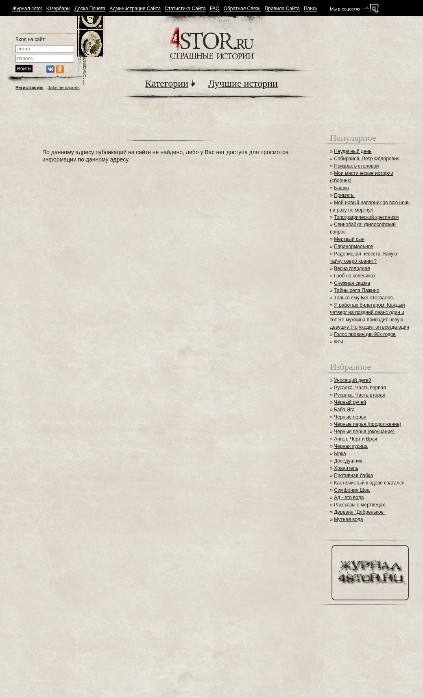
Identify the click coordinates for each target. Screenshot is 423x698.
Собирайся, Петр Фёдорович (366, 158)
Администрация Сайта (135, 8)
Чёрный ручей (350, 402)
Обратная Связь (242, 8)
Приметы (344, 195)
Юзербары (58, 8)
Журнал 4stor (27, 8)
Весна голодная (352, 268)
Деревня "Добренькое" (359, 512)
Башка (341, 188)
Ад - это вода (349, 497)
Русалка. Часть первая (360, 387)
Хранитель (346, 468)
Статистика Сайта (185, 8)
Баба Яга (344, 409)
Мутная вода (348, 519)
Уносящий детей (352, 380)
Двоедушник (348, 461)
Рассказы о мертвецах (359, 505)
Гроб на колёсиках (354, 276)
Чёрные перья (350, 417)
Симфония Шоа (352, 490)
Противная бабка (353, 475)
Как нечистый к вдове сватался (369, 483)
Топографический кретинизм (366, 217)
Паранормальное (353, 246)
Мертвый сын (349, 239)
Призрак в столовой (356, 166)
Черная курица (351, 446)
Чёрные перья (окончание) (364, 431)
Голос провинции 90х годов (365, 334)
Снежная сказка (352, 283)
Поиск (310, 8)
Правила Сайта (282, 8)
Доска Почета (89, 8)
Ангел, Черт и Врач (355, 439)
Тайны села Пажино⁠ (356, 290)
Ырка (340, 453)
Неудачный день (352, 151)
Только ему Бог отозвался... (365, 298)
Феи (338, 342)
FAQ (215, 8)
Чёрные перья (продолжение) (367, 424)
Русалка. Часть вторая (359, 395)
